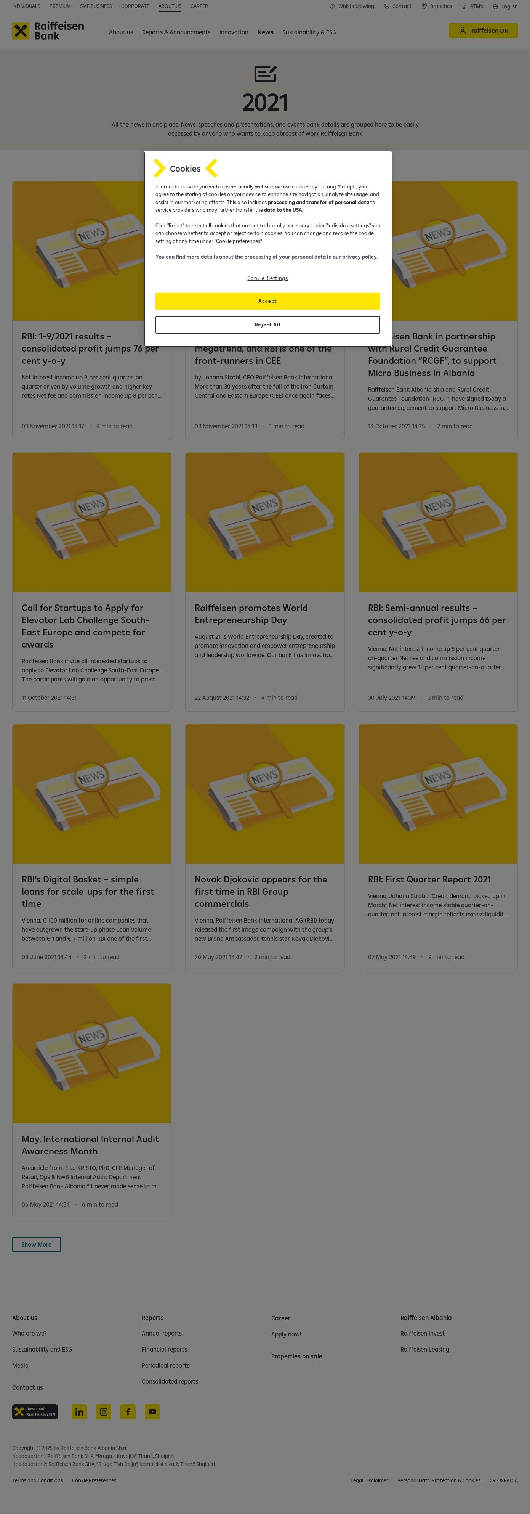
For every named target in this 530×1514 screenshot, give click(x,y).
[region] (268, 249)
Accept (267, 300)
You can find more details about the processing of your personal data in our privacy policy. (266, 256)
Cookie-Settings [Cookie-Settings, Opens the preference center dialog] (267, 278)
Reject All (268, 324)
